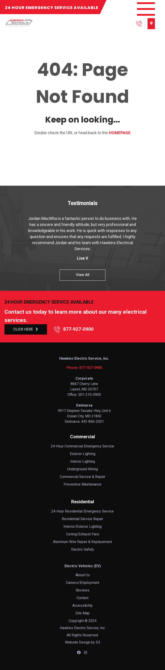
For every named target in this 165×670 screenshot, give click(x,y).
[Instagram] (85, 652)
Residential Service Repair (82, 519)
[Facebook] (79, 652)
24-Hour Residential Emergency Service (82, 511)
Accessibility (82, 605)
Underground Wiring (82, 469)
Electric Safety (82, 549)
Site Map (82, 613)
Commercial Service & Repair (82, 477)
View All (82, 275)
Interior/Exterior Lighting (82, 526)
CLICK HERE (25, 329)
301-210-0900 (89, 394)
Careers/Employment (82, 582)
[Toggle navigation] (146, 9)
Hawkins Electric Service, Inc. (82, 628)
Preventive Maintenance (82, 484)
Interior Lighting (82, 461)
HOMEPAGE (120, 132)
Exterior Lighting (82, 454)
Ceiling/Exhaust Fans (82, 534)
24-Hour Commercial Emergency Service (82, 446)
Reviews (82, 590)
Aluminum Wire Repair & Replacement (82, 542)
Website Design (77, 642)
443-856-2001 (92, 421)
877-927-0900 (74, 329)
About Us (82, 575)
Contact (82, 598)
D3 (98, 642)
